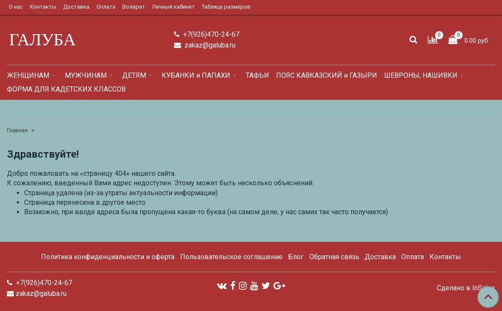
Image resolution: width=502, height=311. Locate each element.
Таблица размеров (226, 6)
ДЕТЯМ (134, 75)
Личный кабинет (173, 6)
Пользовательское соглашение (231, 257)
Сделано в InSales (466, 288)
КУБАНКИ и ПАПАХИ (196, 75)
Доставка (76, 6)
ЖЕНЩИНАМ (28, 75)
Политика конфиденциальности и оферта (108, 257)
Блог (296, 257)
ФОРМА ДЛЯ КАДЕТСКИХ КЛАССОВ (66, 89)
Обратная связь (334, 257)
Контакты (43, 6)
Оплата (105, 6)
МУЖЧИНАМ (86, 75)
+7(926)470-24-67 (210, 34)
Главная (17, 130)
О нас (16, 6)
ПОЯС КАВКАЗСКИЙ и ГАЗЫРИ (326, 75)
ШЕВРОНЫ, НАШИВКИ (421, 75)
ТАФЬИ (257, 75)
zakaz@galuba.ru (209, 45)
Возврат (133, 6)
